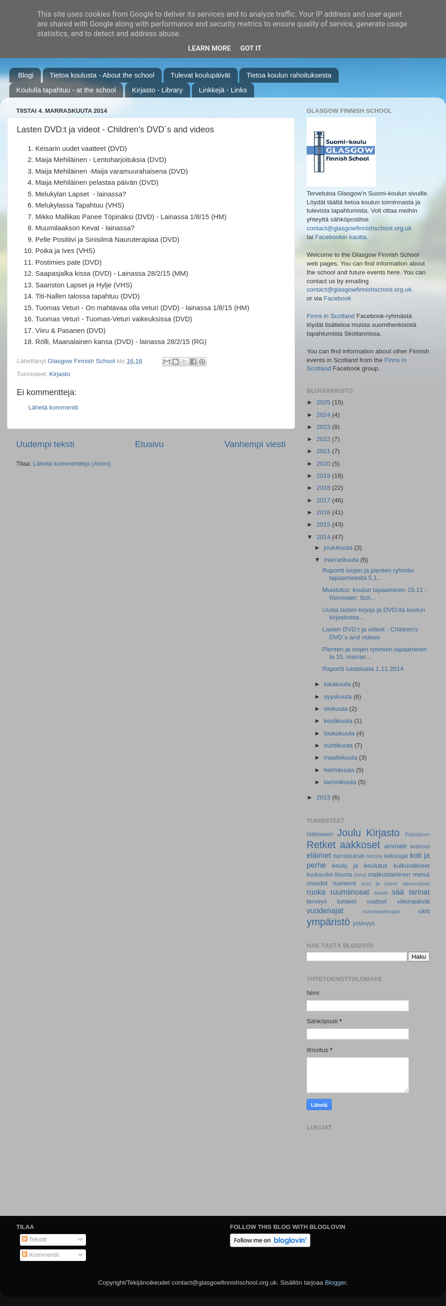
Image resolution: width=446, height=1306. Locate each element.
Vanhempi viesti (255, 444)
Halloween (320, 834)
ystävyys (364, 923)
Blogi (25, 75)
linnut (360, 874)
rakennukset (416, 883)
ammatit (395, 846)
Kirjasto (59, 373)
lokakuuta (338, 684)
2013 (324, 797)
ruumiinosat (349, 892)
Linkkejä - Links (223, 90)
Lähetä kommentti (53, 407)
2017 (324, 500)
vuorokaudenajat (381, 911)
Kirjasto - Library (157, 90)
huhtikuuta (339, 745)
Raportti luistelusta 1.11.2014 (363, 668)
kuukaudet (320, 874)
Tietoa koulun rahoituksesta (288, 75)
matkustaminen (389, 874)
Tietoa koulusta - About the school (102, 75)
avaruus (420, 846)
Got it (251, 48)
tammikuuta (341, 782)
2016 (324, 512)
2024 (324, 414)
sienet (380, 893)
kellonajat (396, 856)
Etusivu (149, 444)
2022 (324, 438)
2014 (324, 536)
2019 (324, 475)
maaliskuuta (341, 757)
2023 (324, 426)
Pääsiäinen (417, 834)
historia (374, 856)
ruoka (316, 892)
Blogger (335, 1282)
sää (398, 892)
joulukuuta (339, 547)
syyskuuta (339, 696)
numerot (344, 883)
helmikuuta (340, 770)
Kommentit (40, 1254)
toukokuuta (340, 733)
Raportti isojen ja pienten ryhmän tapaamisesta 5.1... (368, 574)
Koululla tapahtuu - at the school (66, 90)
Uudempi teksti (45, 444)
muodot (317, 883)
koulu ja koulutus (359, 865)
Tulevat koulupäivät (200, 75)
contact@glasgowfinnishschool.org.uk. (360, 289)
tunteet (346, 901)
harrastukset (348, 856)
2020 (324, 463)
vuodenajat (325, 910)
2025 (324, 402)
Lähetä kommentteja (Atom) (72, 463)
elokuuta (336, 708)
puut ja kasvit (379, 883)
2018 (324, 487)
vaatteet (377, 901)
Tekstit (34, 1239)
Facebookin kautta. (341, 237)
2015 (324, 524)
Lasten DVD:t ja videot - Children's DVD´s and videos (370, 633)
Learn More (209, 48)
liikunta (343, 874)
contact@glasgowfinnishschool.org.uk (359, 228)
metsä (421, 874)
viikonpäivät (413, 901)
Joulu (349, 832)
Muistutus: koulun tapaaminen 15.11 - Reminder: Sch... (374, 593)
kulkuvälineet (412, 865)
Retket (321, 845)
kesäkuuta (339, 720)
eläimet (319, 855)
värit (424, 911)
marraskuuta (342, 559)
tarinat (419, 892)
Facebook (337, 298)
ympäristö (328, 922)
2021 (324, 451)
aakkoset (360, 845)
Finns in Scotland (331, 315)
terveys (317, 901)
